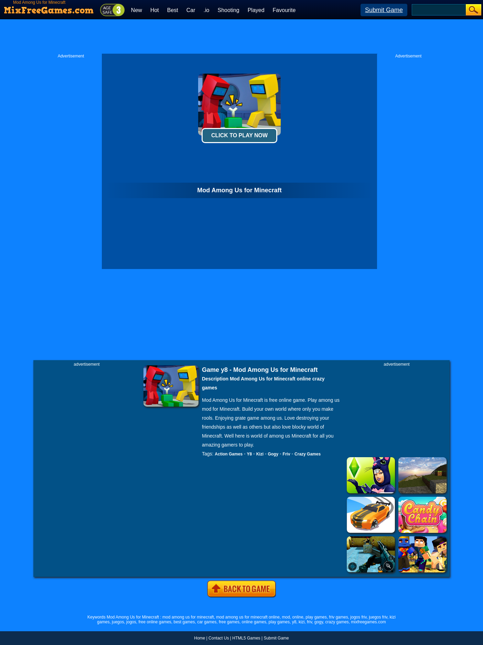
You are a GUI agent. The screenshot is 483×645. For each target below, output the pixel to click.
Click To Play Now (239, 135)
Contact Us (218, 638)
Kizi (260, 454)
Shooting (228, 10)
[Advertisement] (241, 36)
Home (199, 638)
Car (190, 10)
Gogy (273, 454)
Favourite (284, 10)
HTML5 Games (246, 638)
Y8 (249, 454)
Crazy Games (307, 454)
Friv (286, 454)
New (136, 10)
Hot (154, 10)
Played (256, 10)
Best (172, 10)
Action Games (229, 454)
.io (207, 10)
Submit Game (384, 10)
